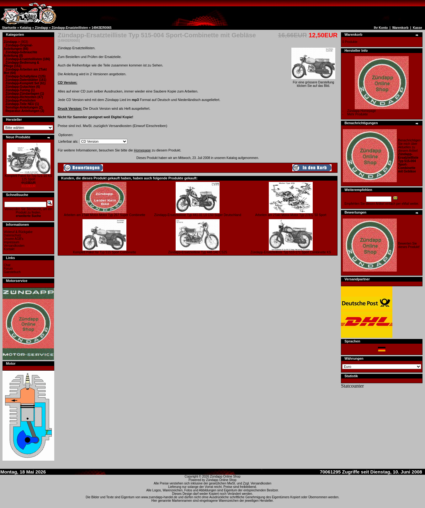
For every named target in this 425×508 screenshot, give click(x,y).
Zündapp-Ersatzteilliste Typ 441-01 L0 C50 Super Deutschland (197, 215)
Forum (8, 268)
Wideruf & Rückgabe (18, 232)
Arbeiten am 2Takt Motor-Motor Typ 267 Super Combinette (104, 215)
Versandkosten (14, 245)
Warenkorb (400, 27)
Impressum (11, 242)
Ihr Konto (381, 27)
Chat (7, 265)
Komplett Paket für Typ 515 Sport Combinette (104, 252)
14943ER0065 (102, 27)
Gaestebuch (12, 272)
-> (12, 42)
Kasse (417, 27)
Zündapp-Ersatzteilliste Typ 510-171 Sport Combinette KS (291, 252)
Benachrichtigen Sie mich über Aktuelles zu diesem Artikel (409, 156)
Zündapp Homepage (361, 111)
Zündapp (41, 27)
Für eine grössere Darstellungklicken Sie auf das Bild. (313, 82)
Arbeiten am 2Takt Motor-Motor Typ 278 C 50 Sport (291, 215)
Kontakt (9, 249)
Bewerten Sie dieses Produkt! (409, 245)
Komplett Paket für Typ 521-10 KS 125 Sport (28, 177)
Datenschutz (12, 235)
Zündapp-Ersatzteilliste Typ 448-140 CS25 (197, 252)
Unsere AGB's (14, 239)
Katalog (25, 27)
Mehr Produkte (357, 114)
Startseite (9, 27)
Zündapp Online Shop (225, 476)
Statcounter (352, 386)
